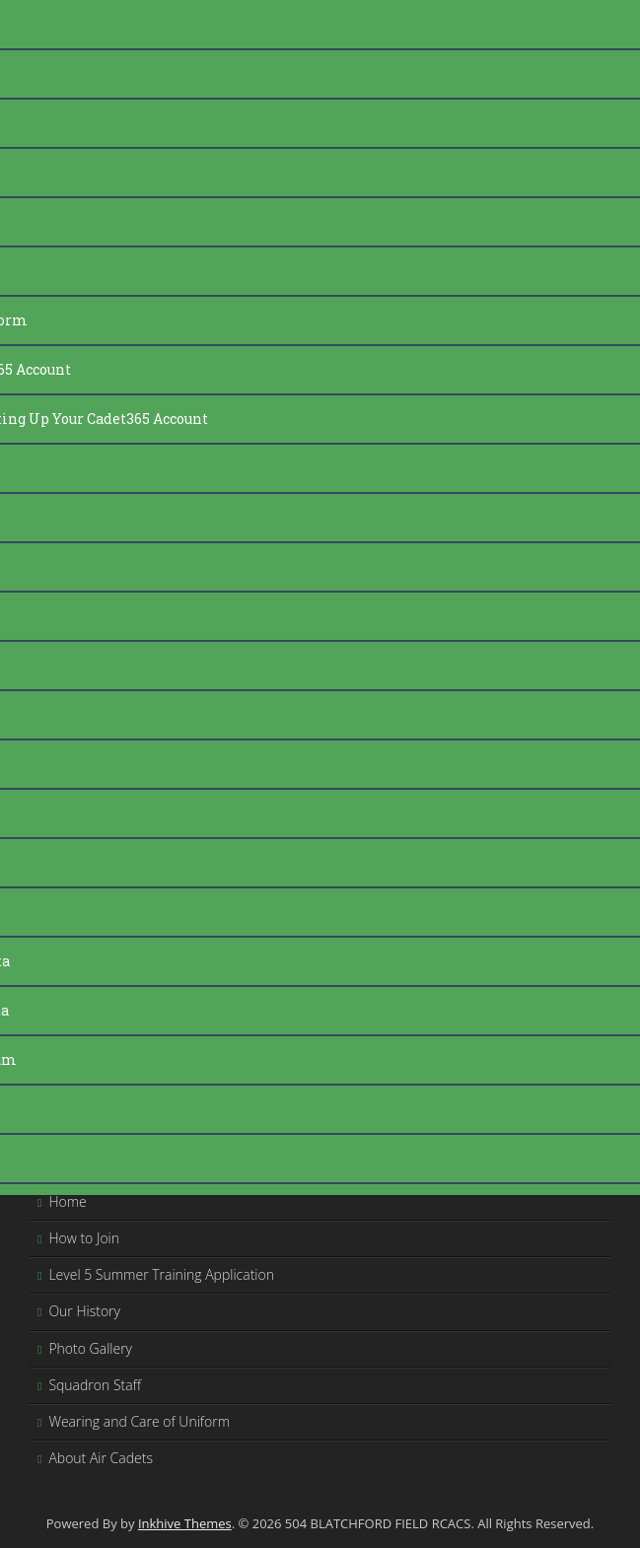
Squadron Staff (94, 1384)
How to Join (83, 1238)
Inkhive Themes (185, 1523)
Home (67, 1201)
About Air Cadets (100, 1457)
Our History (84, 1311)
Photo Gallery (90, 1348)
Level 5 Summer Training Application (161, 1274)
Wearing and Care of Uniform (139, 1421)
